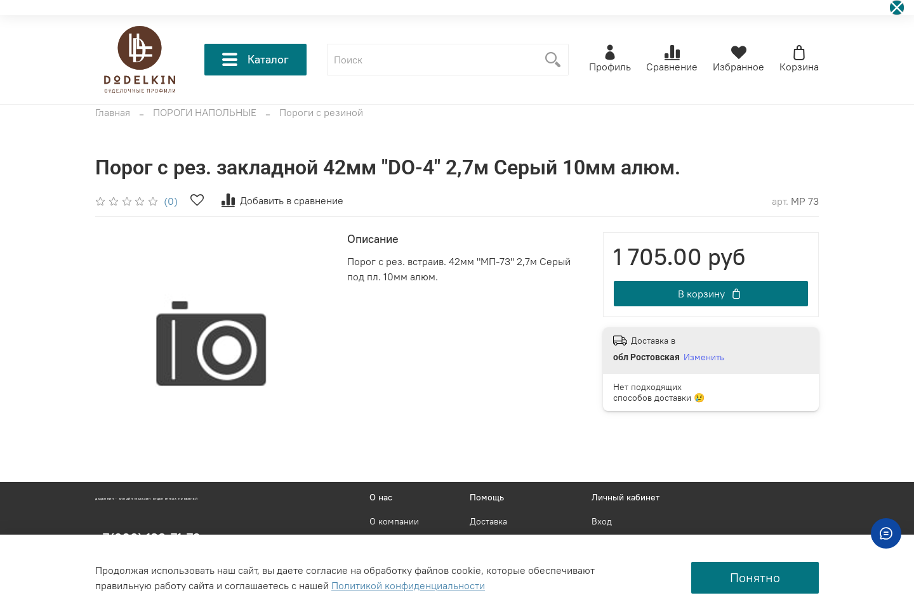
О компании (394, 521)
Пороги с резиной (321, 112)
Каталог (255, 59)
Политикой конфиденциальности (408, 585)
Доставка (488, 521)
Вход (602, 521)
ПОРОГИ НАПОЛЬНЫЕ (204, 112)
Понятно (755, 577)
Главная (112, 112)
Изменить (704, 357)
